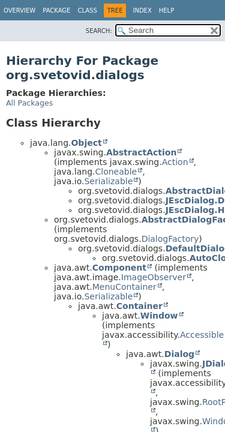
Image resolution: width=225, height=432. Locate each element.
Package (56, 10)
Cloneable (116, 171)
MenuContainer (124, 287)
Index (142, 10)
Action (175, 162)
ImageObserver (153, 277)
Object (86, 143)
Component (119, 267)
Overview (19, 10)
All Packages (29, 102)
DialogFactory (170, 239)
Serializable (108, 181)
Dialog (179, 354)
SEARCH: (99, 31)
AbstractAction (141, 152)
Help (166, 10)
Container (139, 306)
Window (159, 315)
